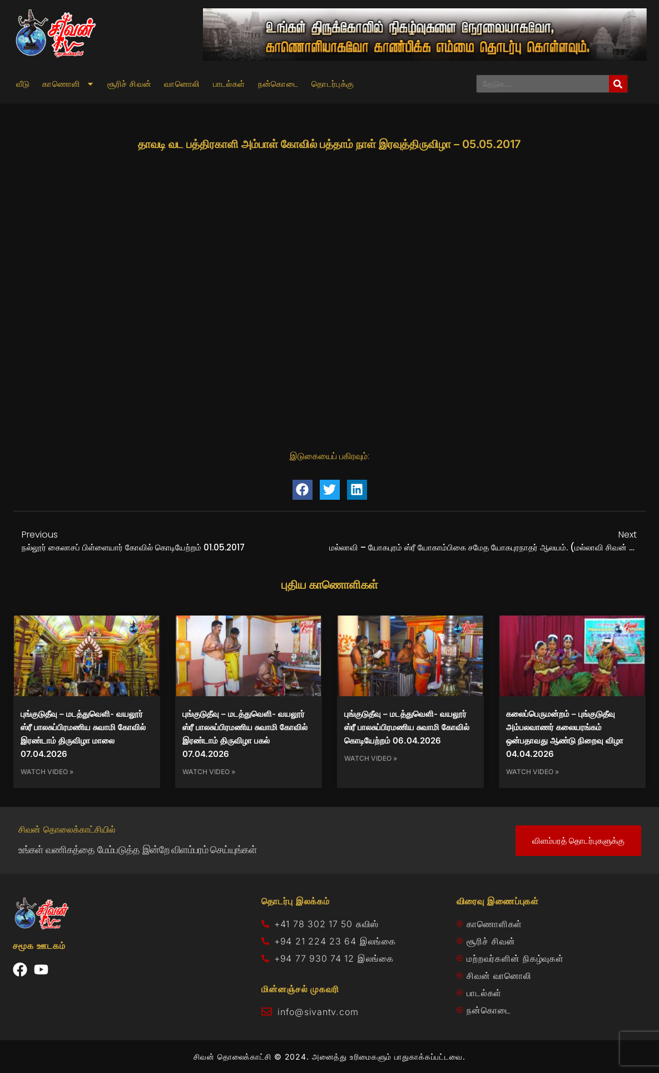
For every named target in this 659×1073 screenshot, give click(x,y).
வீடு (23, 84)
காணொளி (68, 84)
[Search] (618, 83)
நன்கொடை (278, 84)
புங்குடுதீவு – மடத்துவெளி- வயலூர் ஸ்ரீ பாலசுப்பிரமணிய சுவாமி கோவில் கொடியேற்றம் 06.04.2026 (406, 727)
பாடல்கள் (229, 84)
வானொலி (182, 84)
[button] (303, 490)
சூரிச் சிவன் (129, 84)
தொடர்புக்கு (332, 84)
